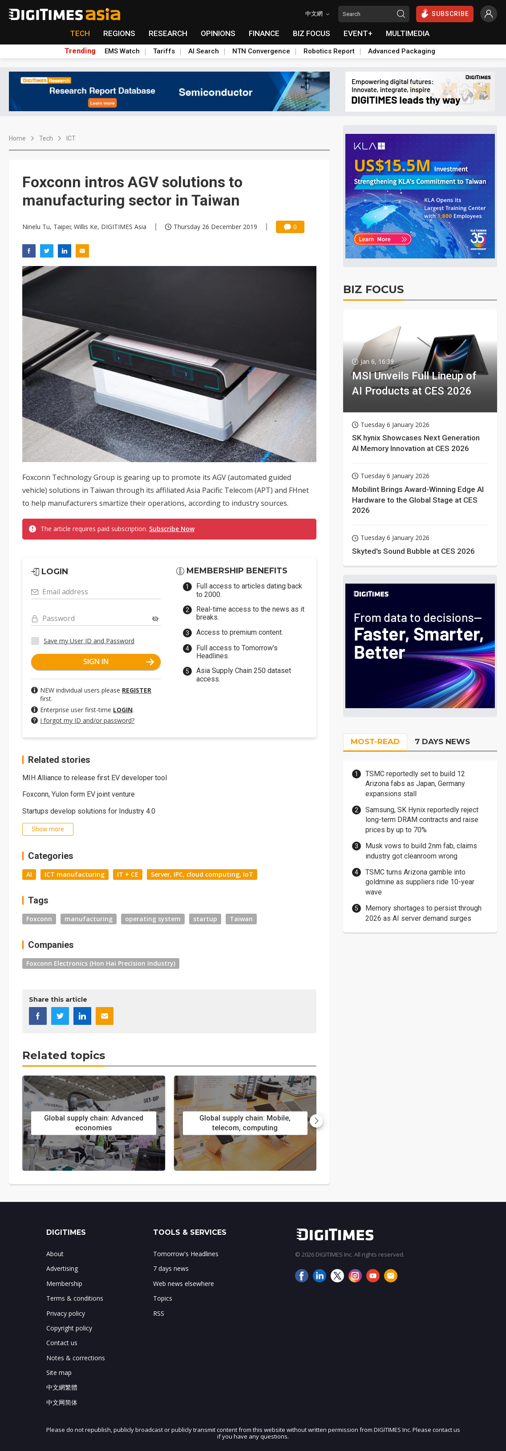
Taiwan (241, 919)
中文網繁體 (61, 1387)
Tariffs (164, 51)
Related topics (63, 1055)
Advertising (62, 1268)
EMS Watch (122, 51)
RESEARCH (168, 33)
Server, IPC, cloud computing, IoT (202, 874)
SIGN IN (118, 661)
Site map (59, 1372)
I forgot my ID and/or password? (87, 720)
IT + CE (127, 874)
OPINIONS (218, 33)
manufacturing (89, 919)
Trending (80, 51)
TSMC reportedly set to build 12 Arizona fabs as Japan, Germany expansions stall (415, 784)
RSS (158, 1313)
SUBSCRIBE (445, 13)
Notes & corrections (75, 1358)
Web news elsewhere (183, 1283)
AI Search (203, 51)
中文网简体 (61, 1402)
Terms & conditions (74, 1298)
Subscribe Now (171, 528)
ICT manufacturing (75, 874)
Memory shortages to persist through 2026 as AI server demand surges (423, 913)
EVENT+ (358, 33)
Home (17, 138)
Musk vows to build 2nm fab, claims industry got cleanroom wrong (421, 851)
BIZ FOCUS (311, 33)
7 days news (171, 1268)
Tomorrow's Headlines (186, 1253)
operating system (153, 919)
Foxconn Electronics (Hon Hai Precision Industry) (100, 963)
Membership (64, 1283)
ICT (71, 138)
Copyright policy (69, 1328)
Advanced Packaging (401, 51)
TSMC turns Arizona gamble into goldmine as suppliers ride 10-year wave (419, 882)
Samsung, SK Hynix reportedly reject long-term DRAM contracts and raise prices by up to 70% (421, 820)
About (55, 1253)
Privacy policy (65, 1313)
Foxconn (39, 919)
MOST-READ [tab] (375, 741)
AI (29, 874)
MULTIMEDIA (407, 33)
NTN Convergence (261, 51)
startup (205, 919)
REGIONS (119, 33)
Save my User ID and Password (89, 641)
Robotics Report (329, 51)
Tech (46, 138)
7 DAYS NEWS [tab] (442, 741)
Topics (162, 1298)
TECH (80, 33)
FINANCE (264, 33)
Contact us (61, 1342)
